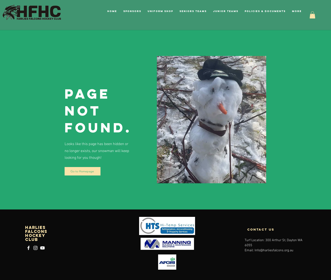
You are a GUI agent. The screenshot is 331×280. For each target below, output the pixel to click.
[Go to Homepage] (82, 171)
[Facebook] (28, 248)
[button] (265, 11)
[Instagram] (35, 248)
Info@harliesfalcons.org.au (274, 250)
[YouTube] (42, 248)
